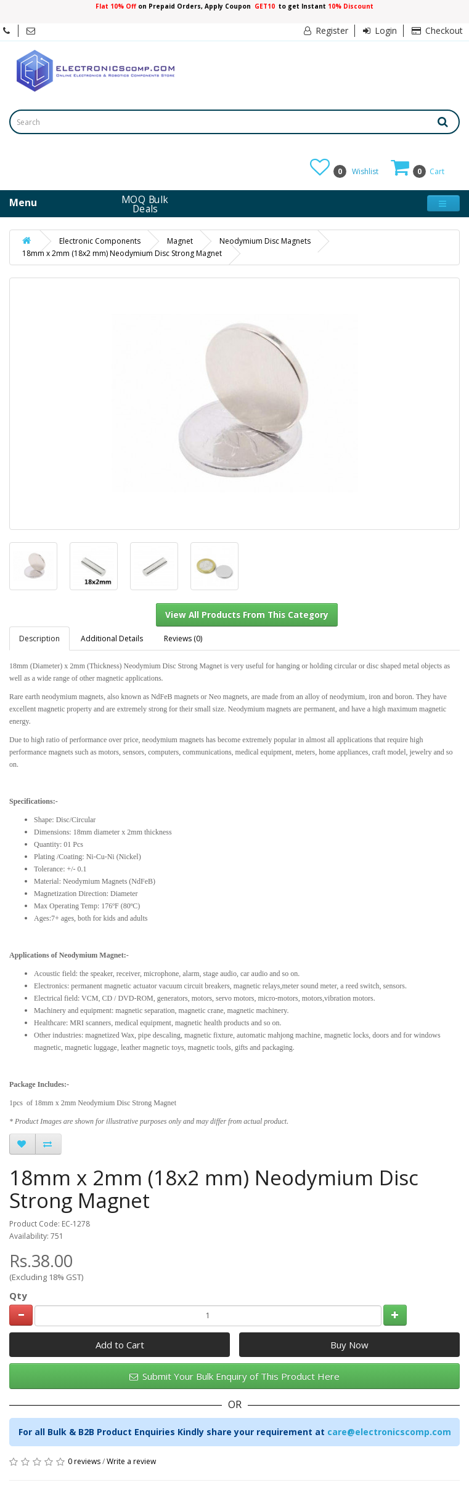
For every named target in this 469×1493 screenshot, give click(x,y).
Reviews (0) (183, 638)
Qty (18, 1295)
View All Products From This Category (246, 614)
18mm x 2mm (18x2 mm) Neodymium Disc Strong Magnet (122, 253)
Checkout (437, 30)
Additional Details (112, 638)
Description (39, 638)
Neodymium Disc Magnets (265, 241)
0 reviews (84, 1461)
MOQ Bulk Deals (145, 204)
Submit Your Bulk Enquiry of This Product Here (234, 1376)
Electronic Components (100, 241)
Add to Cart (120, 1345)
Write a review (131, 1461)
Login (380, 30)
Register (326, 30)
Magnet (180, 241)
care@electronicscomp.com (389, 1432)
